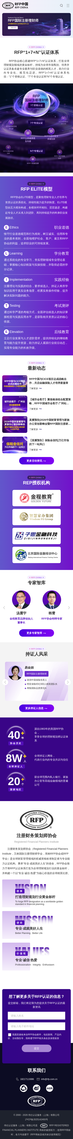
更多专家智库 (34, 632)
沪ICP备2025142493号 (36, 1119)
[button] (33, 32)
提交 (36, 1048)
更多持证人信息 (34, 708)
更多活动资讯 (34, 460)
